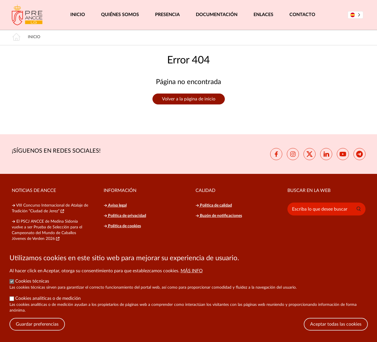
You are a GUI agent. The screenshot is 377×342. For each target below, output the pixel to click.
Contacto (302, 14)
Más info (192, 277)
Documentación (216, 14)
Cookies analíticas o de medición (48, 305)
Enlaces (263, 14)
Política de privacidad (125, 216)
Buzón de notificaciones (219, 216)
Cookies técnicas (32, 288)
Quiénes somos (120, 14)
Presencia (167, 14)
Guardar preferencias (37, 331)
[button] (358, 209)
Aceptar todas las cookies (335, 331)
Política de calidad (214, 205)
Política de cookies (122, 226)
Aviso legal (115, 205)
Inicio (77, 14)
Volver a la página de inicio (188, 99)
